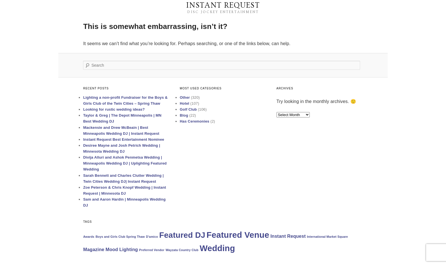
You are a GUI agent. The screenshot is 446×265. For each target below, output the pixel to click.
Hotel (184, 103)
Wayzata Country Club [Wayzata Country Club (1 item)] (182, 250)
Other (185, 97)
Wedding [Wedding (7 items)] (217, 248)
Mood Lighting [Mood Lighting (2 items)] (122, 249)
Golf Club (188, 109)
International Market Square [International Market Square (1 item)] (327, 236)
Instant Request (223, 5)
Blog (184, 115)
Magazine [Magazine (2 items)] (93, 249)
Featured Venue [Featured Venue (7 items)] (238, 234)
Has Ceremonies (194, 121)
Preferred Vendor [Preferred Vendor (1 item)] (151, 250)
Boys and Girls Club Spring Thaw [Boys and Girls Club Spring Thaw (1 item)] (120, 236)
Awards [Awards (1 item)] (88, 236)
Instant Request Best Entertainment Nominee (123, 139)
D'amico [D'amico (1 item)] (152, 236)
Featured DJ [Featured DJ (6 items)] (182, 235)
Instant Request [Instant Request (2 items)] (288, 236)
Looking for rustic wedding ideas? (113, 109)
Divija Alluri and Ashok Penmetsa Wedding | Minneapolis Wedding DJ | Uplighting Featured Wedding (124, 163)
